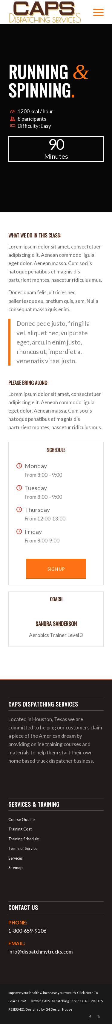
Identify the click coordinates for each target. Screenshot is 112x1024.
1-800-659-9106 (27, 931)
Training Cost (20, 829)
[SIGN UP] (56, 569)
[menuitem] (95, 12)
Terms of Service (22, 848)
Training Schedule (23, 838)
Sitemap (15, 867)
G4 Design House (58, 1009)
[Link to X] (99, 1016)
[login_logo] (46, 12)
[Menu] (95, 12)
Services (15, 858)
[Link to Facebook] (90, 1016)
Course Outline (21, 819)
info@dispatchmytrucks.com (40, 952)
